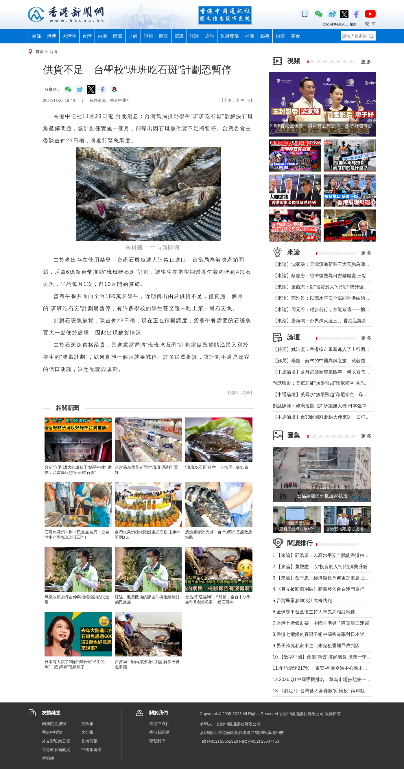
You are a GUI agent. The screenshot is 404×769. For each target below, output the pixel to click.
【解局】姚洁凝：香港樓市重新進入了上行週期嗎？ (326, 349)
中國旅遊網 (91, 749)
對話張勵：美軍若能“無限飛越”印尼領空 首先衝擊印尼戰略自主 (337, 383)
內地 (102, 36)
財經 (133, 36)
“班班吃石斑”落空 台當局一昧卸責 (216, 467)
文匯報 (87, 723)
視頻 (148, 36)
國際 (117, 36)
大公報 (87, 732)
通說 (209, 36)
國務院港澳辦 (54, 723)
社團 (249, 36)
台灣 (87, 36)
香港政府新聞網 (56, 749)
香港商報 (89, 741)
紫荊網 (48, 758)
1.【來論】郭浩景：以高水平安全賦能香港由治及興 (325, 555)
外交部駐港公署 (56, 741)
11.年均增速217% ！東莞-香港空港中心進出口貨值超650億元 (336, 668)
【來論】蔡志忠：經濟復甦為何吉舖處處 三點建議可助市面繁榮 (338, 275)
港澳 (51, 36)
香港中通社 (159, 723)
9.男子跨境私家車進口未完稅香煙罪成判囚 (316, 645)
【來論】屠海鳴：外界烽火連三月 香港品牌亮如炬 (324, 320)
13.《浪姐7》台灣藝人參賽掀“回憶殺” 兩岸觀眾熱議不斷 (330, 690)
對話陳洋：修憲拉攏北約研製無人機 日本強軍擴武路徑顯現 (333, 405)
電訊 (179, 36)
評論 (194, 36)
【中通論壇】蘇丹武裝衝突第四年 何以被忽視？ (324, 371)
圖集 (163, 36)
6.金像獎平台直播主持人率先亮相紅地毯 (314, 611)
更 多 (366, 61)
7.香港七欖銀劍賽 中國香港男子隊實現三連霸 (321, 623)
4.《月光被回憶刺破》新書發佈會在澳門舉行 (318, 589)
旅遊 (280, 36)
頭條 (36, 36)
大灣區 (69, 36)
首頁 (40, 51)
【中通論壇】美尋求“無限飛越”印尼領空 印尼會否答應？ (332, 394)
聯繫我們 (157, 741)
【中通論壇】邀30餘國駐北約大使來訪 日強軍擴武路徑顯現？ (338, 417)
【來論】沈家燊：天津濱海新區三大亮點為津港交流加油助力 (335, 264)
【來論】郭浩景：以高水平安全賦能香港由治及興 (324, 298)
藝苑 (265, 36)
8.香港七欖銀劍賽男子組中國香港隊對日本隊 (318, 634)
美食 (295, 36)
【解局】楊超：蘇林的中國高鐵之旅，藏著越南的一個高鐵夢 (335, 360)
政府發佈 (229, 36)
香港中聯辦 (52, 732)
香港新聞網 (159, 732)
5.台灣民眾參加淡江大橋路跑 (302, 600)
